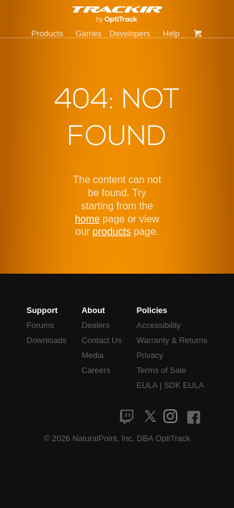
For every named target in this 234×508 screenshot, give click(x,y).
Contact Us (102, 340)
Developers (129, 33)
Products (47, 33)
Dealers (96, 325)
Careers (96, 370)
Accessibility (159, 325)
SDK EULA (184, 385)
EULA (147, 385)
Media (93, 355)
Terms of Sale (161, 370)
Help (171, 33)
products (111, 231)
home (87, 219)
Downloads (47, 340)
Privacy (150, 355)
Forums (40, 325)
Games (89, 33)
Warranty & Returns (172, 340)
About (93, 310)
